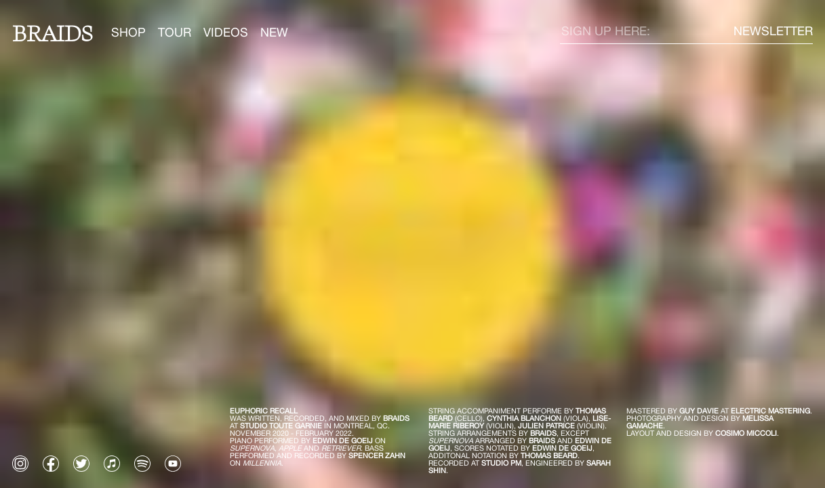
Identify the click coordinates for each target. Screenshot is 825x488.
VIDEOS (225, 32)
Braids (52, 32)
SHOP (128, 32)
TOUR (174, 32)
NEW (274, 32)
